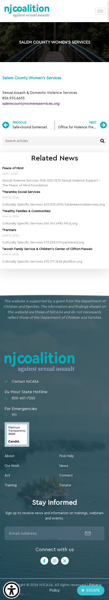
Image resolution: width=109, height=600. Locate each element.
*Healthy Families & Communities (26, 211)
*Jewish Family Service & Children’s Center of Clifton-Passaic (47, 249)
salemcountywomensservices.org (30, 103)
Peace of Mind (12, 168)
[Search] (102, 141)
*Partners (9, 230)
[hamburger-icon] (101, 11)
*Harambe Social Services (21, 192)
